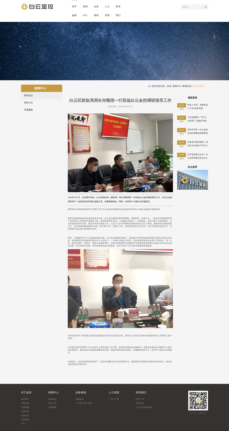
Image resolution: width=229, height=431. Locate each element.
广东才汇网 (114, 390)
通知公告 (28, 94)
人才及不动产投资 (84, 394)
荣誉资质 (25, 411)
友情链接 (48, 426)
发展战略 (25, 398)
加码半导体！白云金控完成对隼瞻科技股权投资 (197, 123)
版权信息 (25, 426)
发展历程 (25, 403)
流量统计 (36, 426)
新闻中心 (98, 6)
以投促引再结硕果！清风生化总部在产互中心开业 (197, 135)
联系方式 (140, 390)
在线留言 (140, 394)
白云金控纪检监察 (144, 398)
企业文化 (25, 407)
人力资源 (142, 6)
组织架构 (25, 394)
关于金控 (76, 6)
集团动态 (28, 86)
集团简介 (25, 390)
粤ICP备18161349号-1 (157, 426)
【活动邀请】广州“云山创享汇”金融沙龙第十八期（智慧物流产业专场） (197, 110)
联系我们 (164, 6)
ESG (23, 415)
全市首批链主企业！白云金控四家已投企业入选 (197, 148)
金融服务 (80, 390)
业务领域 (120, 6)
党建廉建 (28, 101)
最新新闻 (192, 89)
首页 (169, 77)
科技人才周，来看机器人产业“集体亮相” (197, 98)
